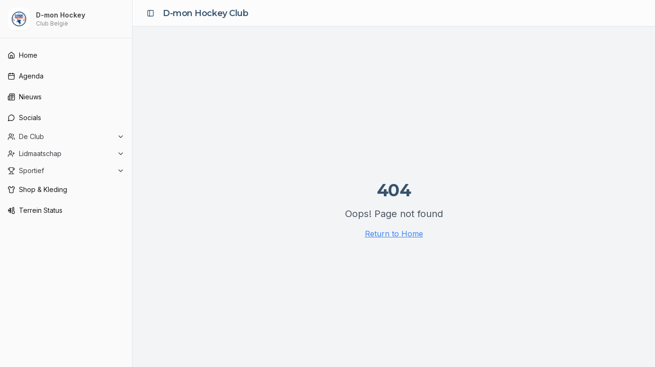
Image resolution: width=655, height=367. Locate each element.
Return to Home (394, 233)
